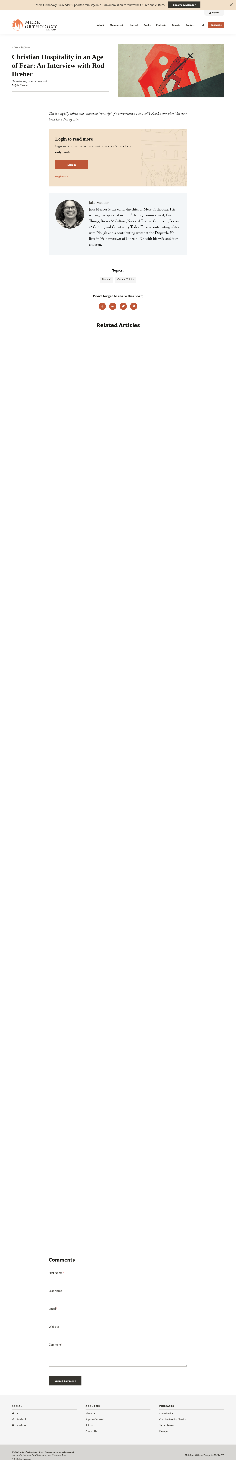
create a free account (85, 147)
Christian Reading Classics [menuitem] (172, 1419)
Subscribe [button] (216, 24)
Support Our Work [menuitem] (95, 1419)
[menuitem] (214, 13)
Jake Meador (21, 86)
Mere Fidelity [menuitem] (166, 1413)
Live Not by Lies (67, 120)
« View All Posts (21, 48)
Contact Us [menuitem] (91, 1431)
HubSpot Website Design (197, 1456)
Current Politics (125, 280)
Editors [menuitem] (89, 1425)
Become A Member (184, 4)
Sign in (60, 147)
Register (60, 176)
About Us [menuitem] (90, 1413)
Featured (106, 280)
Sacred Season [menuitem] (166, 1425)
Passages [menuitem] (163, 1431)
